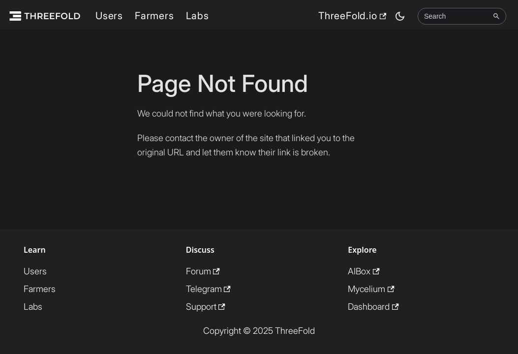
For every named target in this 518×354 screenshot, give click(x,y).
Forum (203, 271)
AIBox (363, 271)
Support (205, 306)
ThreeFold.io (352, 16)
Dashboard (373, 306)
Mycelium (371, 289)
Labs (197, 16)
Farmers (154, 16)
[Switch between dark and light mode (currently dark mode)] (400, 16)
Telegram (208, 289)
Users (109, 16)
